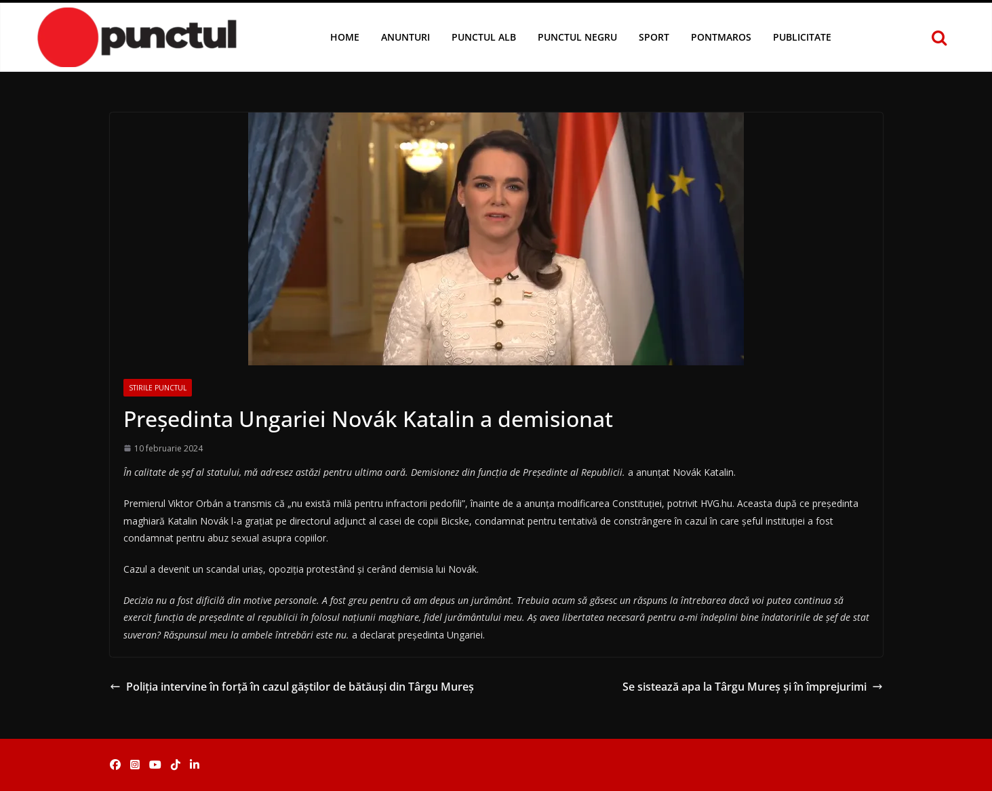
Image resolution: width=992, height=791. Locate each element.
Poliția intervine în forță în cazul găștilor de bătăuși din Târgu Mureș (292, 686)
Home (344, 37)
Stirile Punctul (157, 387)
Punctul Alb (484, 37)
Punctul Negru (577, 37)
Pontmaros (721, 37)
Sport (654, 37)
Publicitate (802, 37)
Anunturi (405, 37)
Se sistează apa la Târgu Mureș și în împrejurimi (752, 686)
